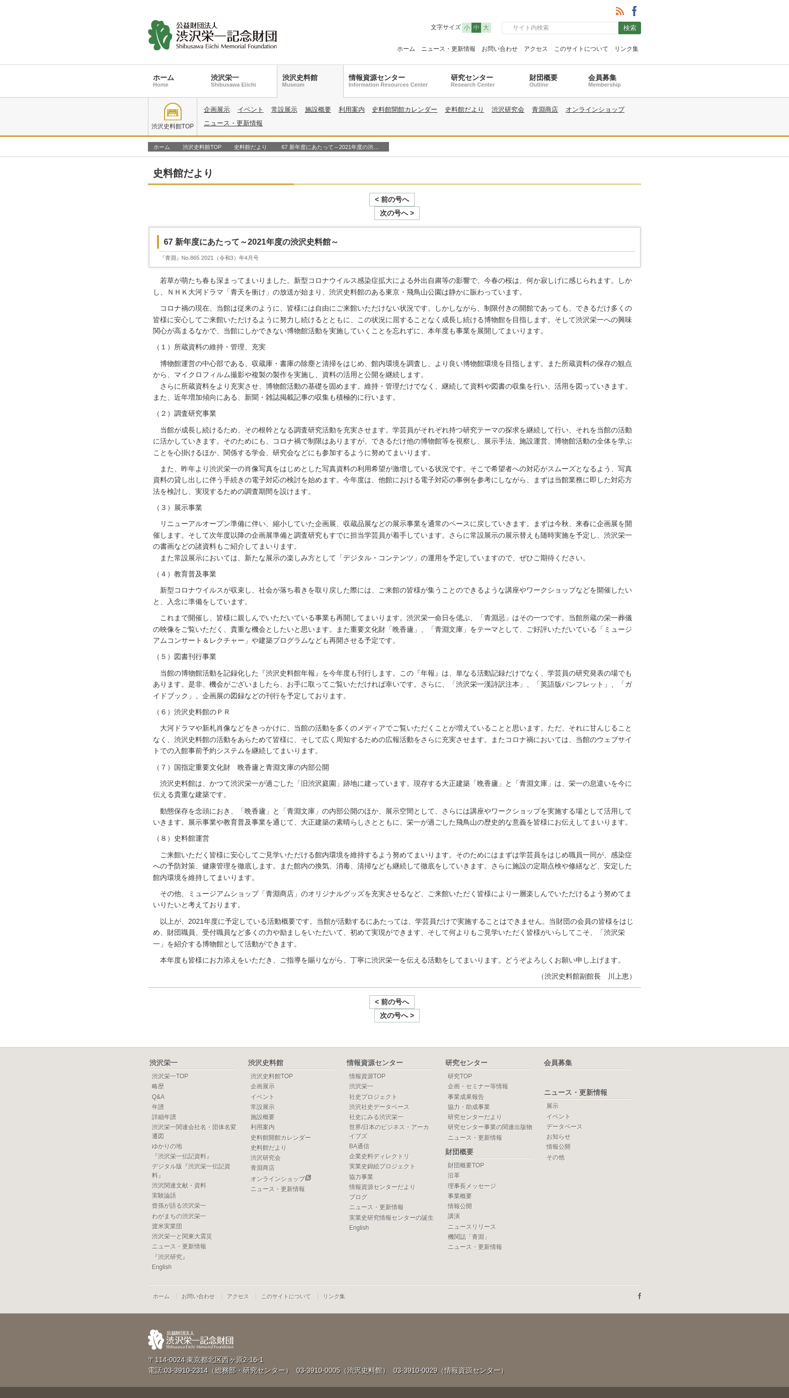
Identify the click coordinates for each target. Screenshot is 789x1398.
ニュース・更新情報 (448, 48)
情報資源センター (388, 80)
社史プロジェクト (373, 1069)
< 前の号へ (367, 199)
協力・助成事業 (469, 1079)
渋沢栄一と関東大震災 (182, 1209)
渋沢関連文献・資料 (179, 1158)
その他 (555, 1130)
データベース (564, 1099)
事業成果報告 (466, 1069)
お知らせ (558, 1109)
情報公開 (460, 1179)
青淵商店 (545, 109)
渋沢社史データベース (379, 1079)
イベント (251, 109)
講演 (454, 1189)
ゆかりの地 (167, 1119)
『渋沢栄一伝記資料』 (182, 1129)
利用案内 (352, 109)
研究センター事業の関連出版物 (490, 1099)
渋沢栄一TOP (170, 1049)
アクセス (536, 48)
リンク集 (626, 48)
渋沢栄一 (233, 80)
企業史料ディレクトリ (379, 1129)
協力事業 (361, 1149)
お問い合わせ (500, 48)
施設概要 (318, 109)
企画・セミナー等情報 (478, 1059)
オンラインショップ (595, 109)
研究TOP (460, 1049)
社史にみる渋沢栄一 (376, 1089)
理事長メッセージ (472, 1158)
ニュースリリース (472, 1199)
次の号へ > (422, 199)
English (162, 1239)
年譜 (158, 1079)
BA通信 (359, 1119)
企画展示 (217, 109)
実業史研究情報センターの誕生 (391, 1190)
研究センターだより (475, 1089)
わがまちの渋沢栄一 (179, 1189)
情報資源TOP (367, 1049)
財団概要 (543, 80)
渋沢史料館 (300, 80)
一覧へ (618, 167)
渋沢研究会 (508, 109)
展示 (552, 1078)
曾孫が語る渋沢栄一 (179, 1178)
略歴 (158, 1059)
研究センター (473, 80)
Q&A (158, 1069)
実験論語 (164, 1168)
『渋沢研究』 (170, 1229)
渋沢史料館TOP (172, 116)
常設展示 (284, 109)
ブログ (358, 1169)
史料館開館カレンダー (404, 109)
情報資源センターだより (382, 1159)
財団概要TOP (466, 1138)
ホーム (406, 48)
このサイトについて (581, 48)
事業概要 (460, 1168)
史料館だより (464, 109)
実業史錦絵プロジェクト (382, 1139)
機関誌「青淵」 (469, 1209)
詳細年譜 (164, 1089)
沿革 (454, 1148)
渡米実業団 (167, 1199)
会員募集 (604, 80)
